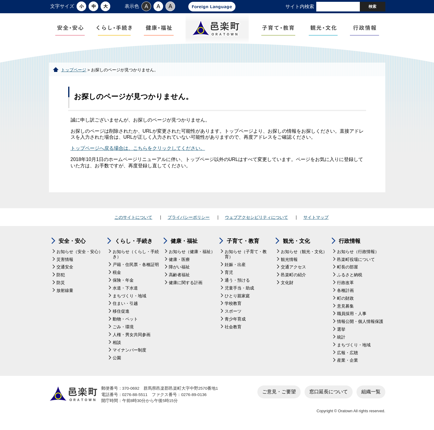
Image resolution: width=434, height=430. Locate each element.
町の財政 (345, 298)
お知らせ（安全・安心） (79, 251)
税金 (117, 272)
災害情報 (64, 259)
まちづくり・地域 (129, 296)
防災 (60, 282)
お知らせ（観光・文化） (304, 251)
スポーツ (233, 311)
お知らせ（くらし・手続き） (136, 254)
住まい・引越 (125, 303)
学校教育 (233, 303)
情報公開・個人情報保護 (360, 321)
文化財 (287, 282)
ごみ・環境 (123, 327)
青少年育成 (235, 319)
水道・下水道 (125, 288)
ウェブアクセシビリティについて (256, 217)
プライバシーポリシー (189, 217)
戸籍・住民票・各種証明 (136, 264)
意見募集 (345, 306)
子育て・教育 (243, 241)
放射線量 (64, 290)
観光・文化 (296, 241)
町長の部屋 (347, 267)
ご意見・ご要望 (279, 391)
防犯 (60, 275)
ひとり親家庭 (237, 296)
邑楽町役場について (356, 259)
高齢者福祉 (179, 275)
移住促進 (121, 311)
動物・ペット (125, 319)
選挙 (341, 329)
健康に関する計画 (185, 282)
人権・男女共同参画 (131, 335)
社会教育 (233, 327)
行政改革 (345, 282)
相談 (117, 342)
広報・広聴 (347, 353)
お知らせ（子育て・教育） (246, 254)
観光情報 (289, 259)
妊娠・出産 (235, 264)
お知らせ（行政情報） (358, 251)
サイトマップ (316, 217)
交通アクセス (293, 267)
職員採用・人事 (351, 313)
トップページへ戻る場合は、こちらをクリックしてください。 (138, 148)
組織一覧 (371, 391)
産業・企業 (347, 360)
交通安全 (64, 267)
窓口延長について (328, 391)
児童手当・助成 (239, 288)
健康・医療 (179, 259)
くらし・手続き (134, 241)
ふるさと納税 (349, 275)
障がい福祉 (179, 267)
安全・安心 (72, 241)
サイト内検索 (299, 6)
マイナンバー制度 (129, 350)
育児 (229, 272)
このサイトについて (133, 217)
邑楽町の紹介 (293, 275)
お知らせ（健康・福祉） (192, 251)
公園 (117, 358)
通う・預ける (237, 280)
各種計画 (345, 290)
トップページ (73, 70)
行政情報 (349, 241)
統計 (341, 337)
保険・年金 (123, 280)
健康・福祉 (184, 241)
